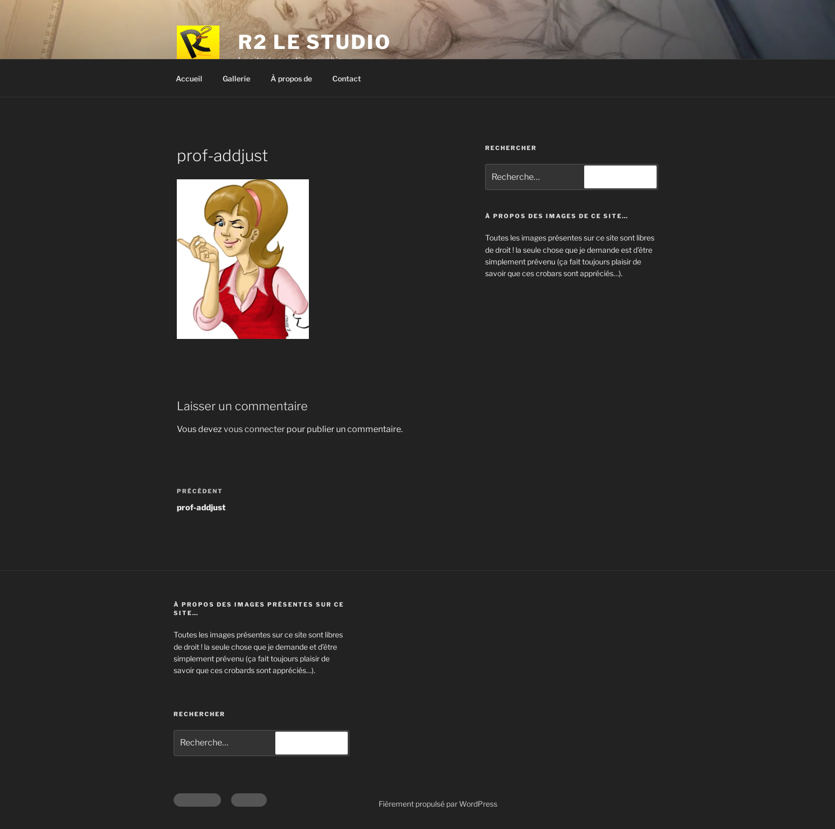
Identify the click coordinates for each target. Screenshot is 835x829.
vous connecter (254, 429)
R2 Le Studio (314, 42)
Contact (346, 78)
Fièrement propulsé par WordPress (438, 803)
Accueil (189, 78)
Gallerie (236, 78)
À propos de (291, 78)
